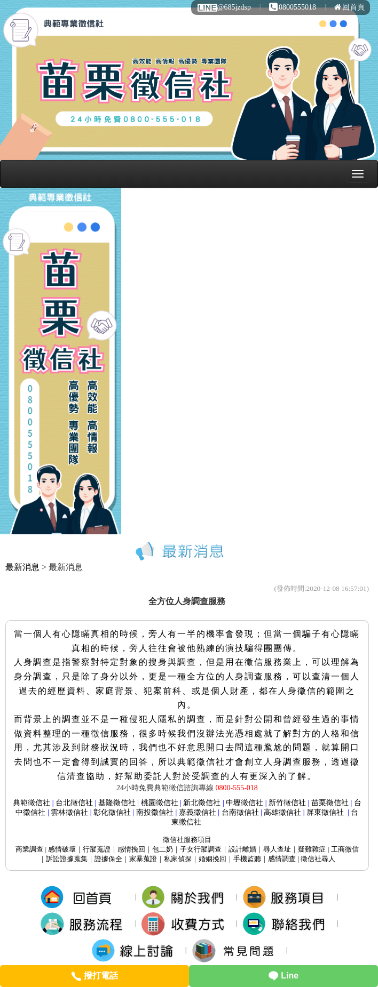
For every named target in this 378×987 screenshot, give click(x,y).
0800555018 (292, 7)
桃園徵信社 (159, 803)
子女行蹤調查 (201, 849)
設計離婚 (242, 849)
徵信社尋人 (318, 859)
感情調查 (282, 859)
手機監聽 (247, 859)
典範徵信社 (31, 803)
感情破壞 (62, 849)
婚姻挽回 (212, 859)
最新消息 (22, 567)
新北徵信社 (201, 803)
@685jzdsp (223, 7)
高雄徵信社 (282, 812)
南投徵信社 (155, 812)
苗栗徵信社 (330, 803)
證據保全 (108, 859)
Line (283, 975)
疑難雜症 (312, 849)
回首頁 (349, 7)
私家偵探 (178, 859)
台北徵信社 (74, 803)
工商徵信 (345, 849)
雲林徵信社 (69, 812)
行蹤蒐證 (97, 849)
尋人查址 (277, 849)
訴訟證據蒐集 (67, 859)
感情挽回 (131, 849)
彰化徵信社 (112, 812)
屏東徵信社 (325, 812)
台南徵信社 (240, 812)
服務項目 (187, 840)
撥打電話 (94, 975)
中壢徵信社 (244, 803)
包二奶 (162, 849)
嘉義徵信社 (197, 812)
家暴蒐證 (143, 859)
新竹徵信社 (287, 803)
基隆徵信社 (117, 803)
